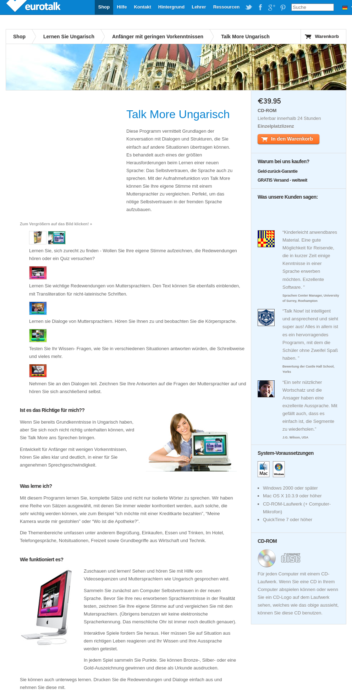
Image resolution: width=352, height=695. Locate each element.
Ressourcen (226, 7)
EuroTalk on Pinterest (282, 7)
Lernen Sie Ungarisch (68, 36)
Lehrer (199, 7)
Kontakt (142, 7)
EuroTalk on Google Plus (271, 7)
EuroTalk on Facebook (260, 7)
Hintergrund (171, 7)
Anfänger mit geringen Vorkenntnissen (157, 36)
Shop (104, 7)
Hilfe (122, 7)
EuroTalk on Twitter (248, 7)
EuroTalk (34, 7)
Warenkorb (327, 36)
